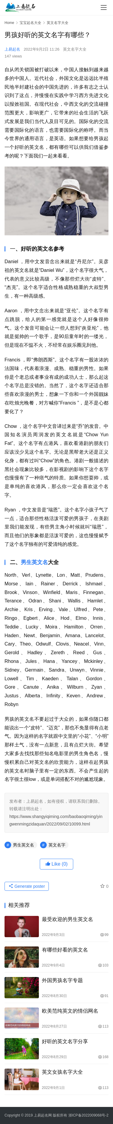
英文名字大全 (74, 49)
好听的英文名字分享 (65, 1041)
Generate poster (26, 886)
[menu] (103, 7)
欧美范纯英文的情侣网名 (70, 1011)
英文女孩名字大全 (62, 1072)
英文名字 (57, 845)
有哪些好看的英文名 (65, 950)
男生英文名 (34, 562)
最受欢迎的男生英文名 (67, 919)
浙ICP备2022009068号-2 (88, 1115)
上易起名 (12, 49)
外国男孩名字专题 (62, 980)
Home (9, 23)
